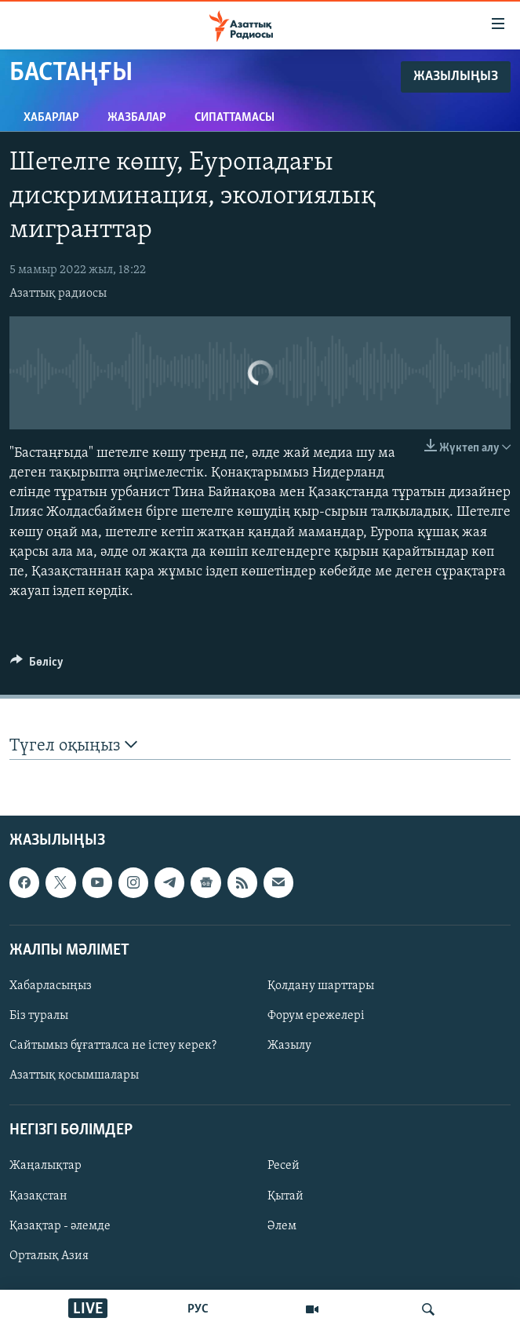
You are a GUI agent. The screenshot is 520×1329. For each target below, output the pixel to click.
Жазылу (289, 1045)
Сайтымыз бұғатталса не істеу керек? (112, 1045)
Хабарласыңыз (50, 986)
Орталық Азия (49, 1256)
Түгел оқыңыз (73, 745)
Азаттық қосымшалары (74, 1075)
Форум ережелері (316, 1016)
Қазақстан (38, 1195)
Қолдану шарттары (320, 986)
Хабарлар (51, 117)
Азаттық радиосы (58, 293)
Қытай (285, 1195)
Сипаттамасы (235, 117)
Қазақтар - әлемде (60, 1225)
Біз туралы (38, 1016)
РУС (198, 1309)
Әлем (281, 1225)
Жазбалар (136, 117)
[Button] (37, 666)
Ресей (283, 1165)
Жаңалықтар (45, 1165)
